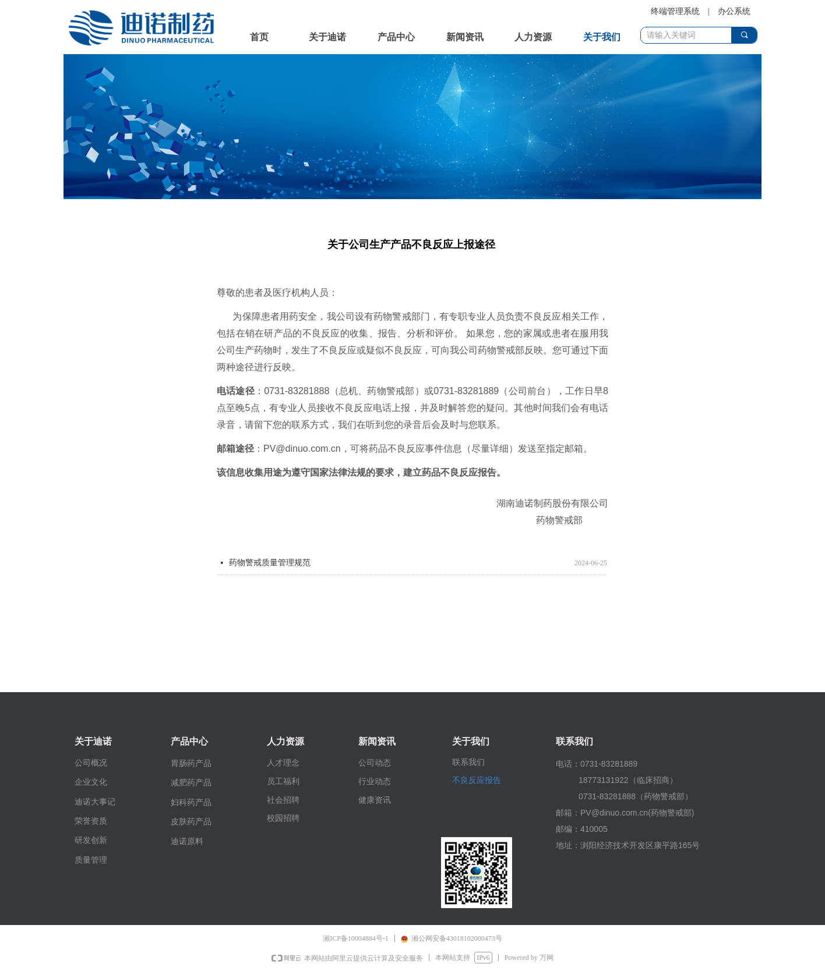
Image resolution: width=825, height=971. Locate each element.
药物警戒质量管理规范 (270, 562)
